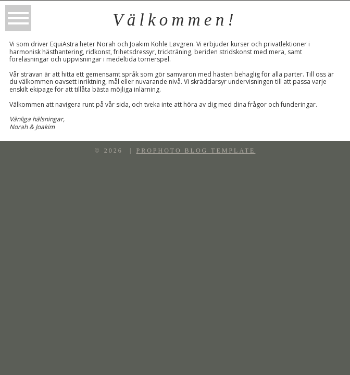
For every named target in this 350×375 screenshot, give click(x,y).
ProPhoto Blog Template (195, 150)
